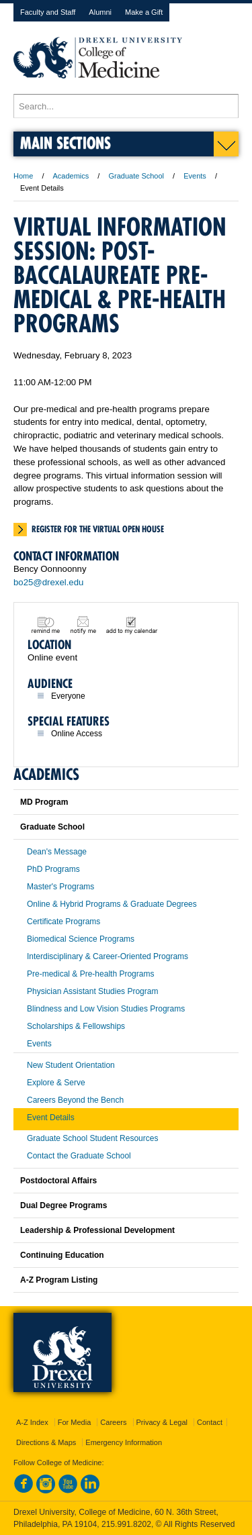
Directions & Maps (46, 1442)
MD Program (44, 802)
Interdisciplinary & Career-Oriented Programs (107, 956)
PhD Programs (53, 869)
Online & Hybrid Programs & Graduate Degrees (112, 904)
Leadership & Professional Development (97, 1230)
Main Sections (65, 142)
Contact (209, 1422)
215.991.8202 (126, 1524)
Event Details (51, 1117)
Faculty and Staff (47, 12)
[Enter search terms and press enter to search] (126, 106)
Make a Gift (144, 12)
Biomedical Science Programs (80, 939)
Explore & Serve (56, 1082)
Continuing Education (62, 1255)
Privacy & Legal (161, 1422)
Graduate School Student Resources (92, 1138)
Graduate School (136, 176)
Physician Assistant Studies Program (92, 991)
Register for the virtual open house (98, 529)
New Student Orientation (71, 1065)
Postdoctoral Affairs (58, 1180)
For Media (74, 1422)
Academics (71, 176)
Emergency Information (123, 1442)
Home (23, 176)
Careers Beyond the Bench (75, 1100)
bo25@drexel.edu (48, 582)
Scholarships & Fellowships (76, 1026)
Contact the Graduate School (79, 1155)
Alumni (100, 12)
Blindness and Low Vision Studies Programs (106, 1008)
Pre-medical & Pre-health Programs (90, 974)
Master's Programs (60, 886)
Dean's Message (57, 851)
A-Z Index (32, 1422)
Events (194, 176)
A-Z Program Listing (58, 1280)
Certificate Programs (63, 921)
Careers (113, 1422)
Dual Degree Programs (63, 1205)
